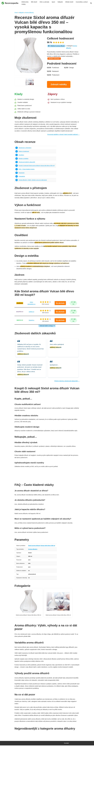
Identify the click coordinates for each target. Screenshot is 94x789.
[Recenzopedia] (9, 3)
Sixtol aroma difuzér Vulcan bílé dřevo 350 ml (43, 572)
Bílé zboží (34, 2)
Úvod (16, 13)
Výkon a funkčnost (24, 159)
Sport (55, 2)
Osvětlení (21, 163)
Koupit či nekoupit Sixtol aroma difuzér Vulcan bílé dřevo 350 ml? (38, 174)
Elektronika (25, 2)
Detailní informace (63, 60)
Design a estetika (24, 167)
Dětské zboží (71, 2)
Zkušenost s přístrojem (25, 155)
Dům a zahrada (45, 2)
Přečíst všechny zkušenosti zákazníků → (66, 401)
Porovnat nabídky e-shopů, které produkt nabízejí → (62, 142)
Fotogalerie (22, 186)
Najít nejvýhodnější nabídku (46, 499)
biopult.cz (31, 336)
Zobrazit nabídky (59, 86)
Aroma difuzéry (29, 13)
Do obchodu (60, 318)
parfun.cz (31, 327)
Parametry (22, 182)
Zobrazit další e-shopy (46, 342)
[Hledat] (91, 3)
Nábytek (62, 2)
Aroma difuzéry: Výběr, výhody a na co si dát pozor (33, 190)
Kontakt (66, 786)
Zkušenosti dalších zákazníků (27, 171)
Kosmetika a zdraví (28, 4)
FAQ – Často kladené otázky (27, 178)
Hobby (39, 4)
